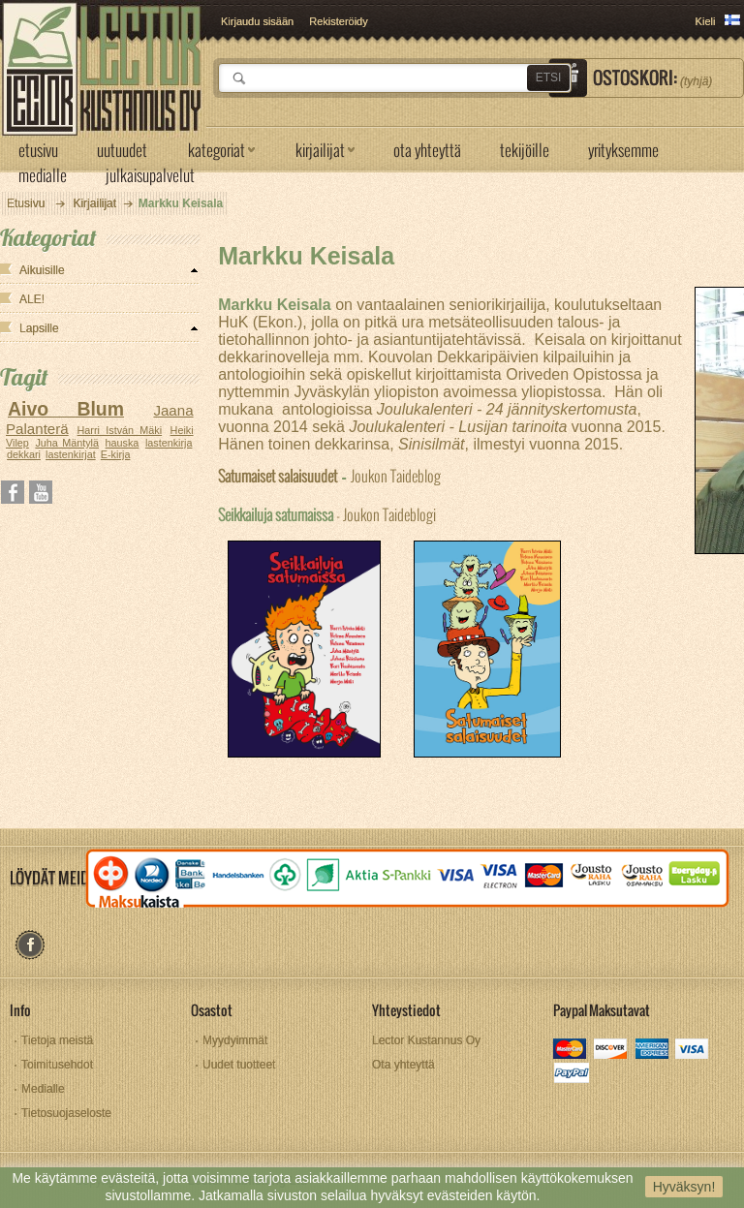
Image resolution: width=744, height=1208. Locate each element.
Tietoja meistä (57, 1040)
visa (693, 1050)
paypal (571, 1075)
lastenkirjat (71, 454)
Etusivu (26, 203)
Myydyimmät (234, 1040)
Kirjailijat (94, 203)
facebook (30, 945)
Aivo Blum (66, 408)
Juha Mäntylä (67, 443)
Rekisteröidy (338, 21)
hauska (123, 443)
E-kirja (116, 454)
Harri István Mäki (120, 430)
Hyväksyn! (684, 1186)
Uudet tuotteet (238, 1064)
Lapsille (39, 328)
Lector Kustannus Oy (426, 1040)
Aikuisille (42, 270)
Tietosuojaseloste (66, 1113)
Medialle (43, 1089)
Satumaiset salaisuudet (277, 475)
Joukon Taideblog (396, 475)
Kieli (706, 21)
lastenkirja (169, 443)
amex (652, 1050)
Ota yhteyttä (403, 1064)
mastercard (571, 1050)
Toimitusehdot (57, 1064)
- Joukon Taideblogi (327, 514)
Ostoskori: (652, 77)
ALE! (32, 299)
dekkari (24, 454)
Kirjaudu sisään (257, 21)
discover (612, 1050)
